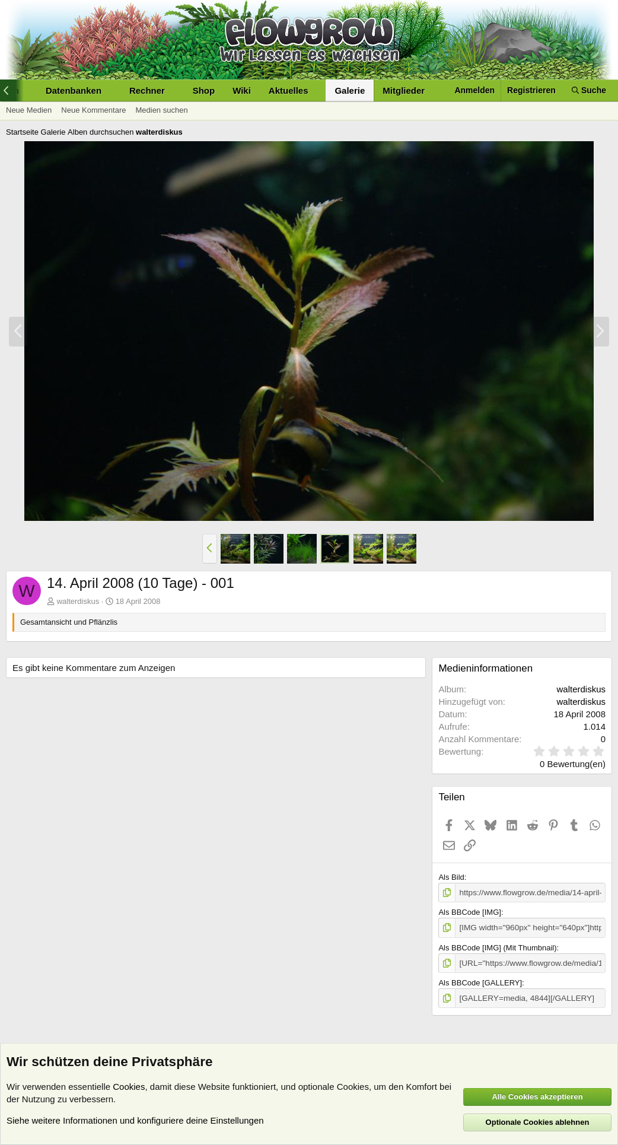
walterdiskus (78, 601)
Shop (204, 90)
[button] (28, 90)
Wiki (241, 90)
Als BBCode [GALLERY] (480, 981)
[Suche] (589, 90)
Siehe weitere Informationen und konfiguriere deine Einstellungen (135, 1120)
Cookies (129, 1087)
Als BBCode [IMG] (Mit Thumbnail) (497, 946)
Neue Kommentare (93, 110)
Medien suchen (161, 110)
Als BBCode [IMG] (469, 911)
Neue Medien (29, 110)
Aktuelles (288, 90)
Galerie (350, 90)
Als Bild (451, 877)
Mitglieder (404, 90)
